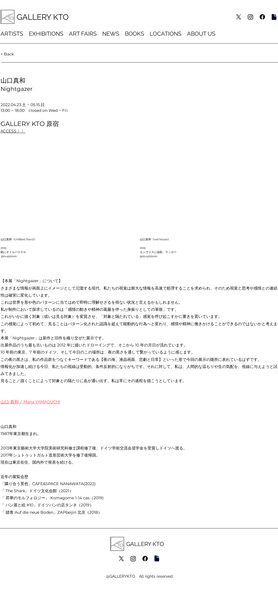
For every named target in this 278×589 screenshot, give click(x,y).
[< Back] (19, 54)
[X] (238, 16)
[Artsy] (273, 16)
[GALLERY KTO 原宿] (16, 131)
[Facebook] (262, 16)
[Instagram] (250, 16)
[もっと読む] (48, 402)
